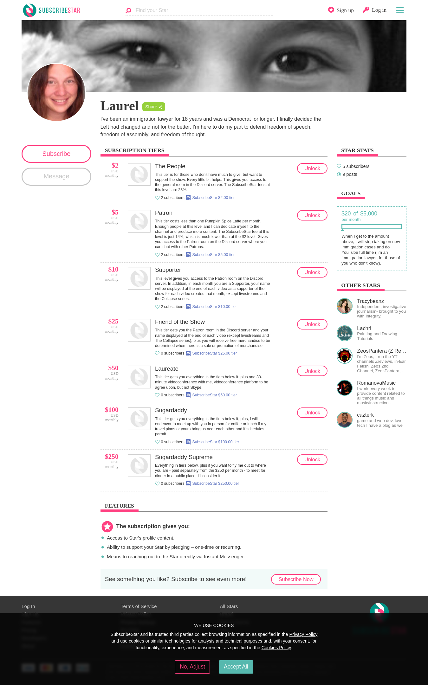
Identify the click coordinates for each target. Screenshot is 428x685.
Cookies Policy (276, 647)
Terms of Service (139, 606)
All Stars (229, 606)
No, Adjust (192, 666)
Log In (28, 606)
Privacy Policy (303, 634)
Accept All (236, 666)
